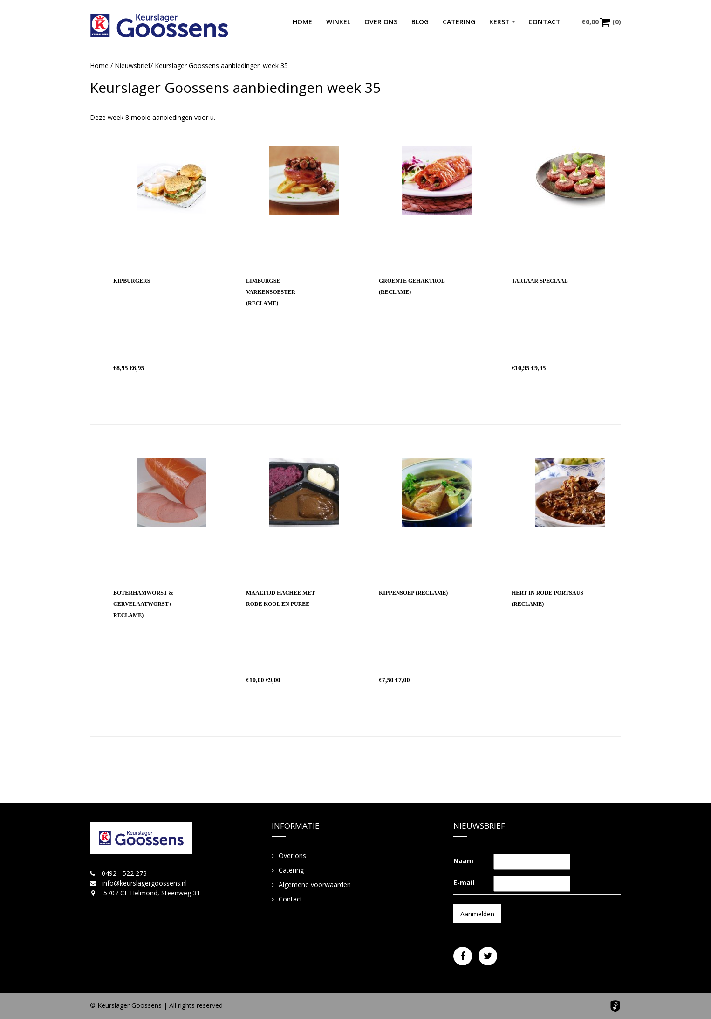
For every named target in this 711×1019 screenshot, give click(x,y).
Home (302, 21)
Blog (420, 21)
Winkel (338, 21)
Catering (459, 21)
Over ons (380, 21)
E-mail (463, 882)
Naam (463, 860)
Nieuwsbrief (132, 65)
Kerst (499, 21)
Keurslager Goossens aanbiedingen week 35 (235, 87)
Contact (544, 21)
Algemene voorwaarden (315, 884)
